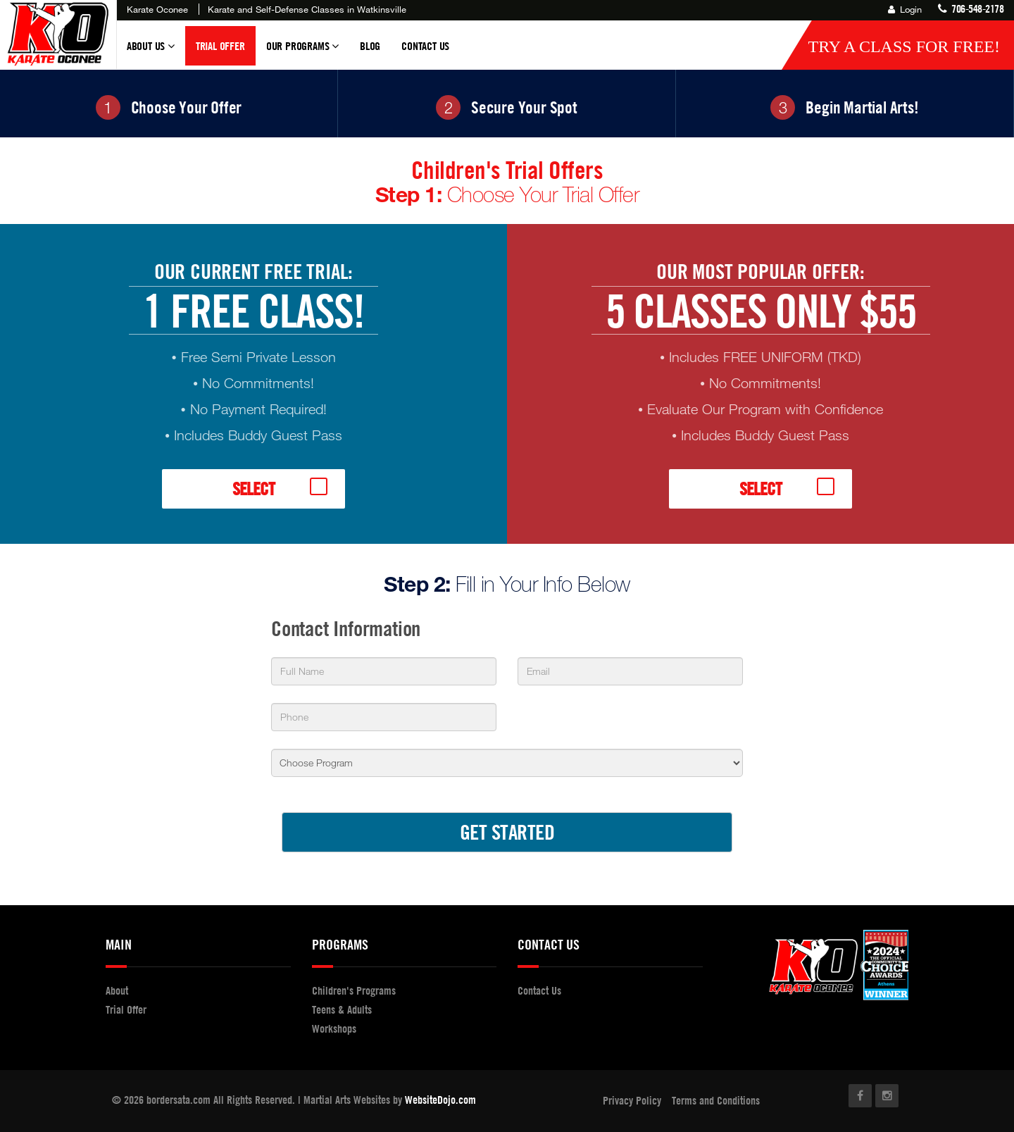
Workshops (334, 1028)
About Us (151, 52)
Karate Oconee (157, 9)
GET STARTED (507, 832)
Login (905, 9)
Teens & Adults (342, 1009)
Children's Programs (354, 990)
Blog (370, 46)
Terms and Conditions (716, 1100)
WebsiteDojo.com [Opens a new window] (440, 1100)
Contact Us (425, 46)
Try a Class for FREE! (904, 46)
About (117, 990)
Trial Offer (220, 46)
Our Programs (302, 52)
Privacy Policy (632, 1100)
